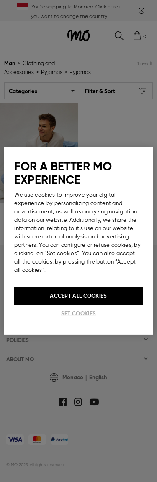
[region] (78, 241)
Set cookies (78, 313)
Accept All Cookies (78, 295)
